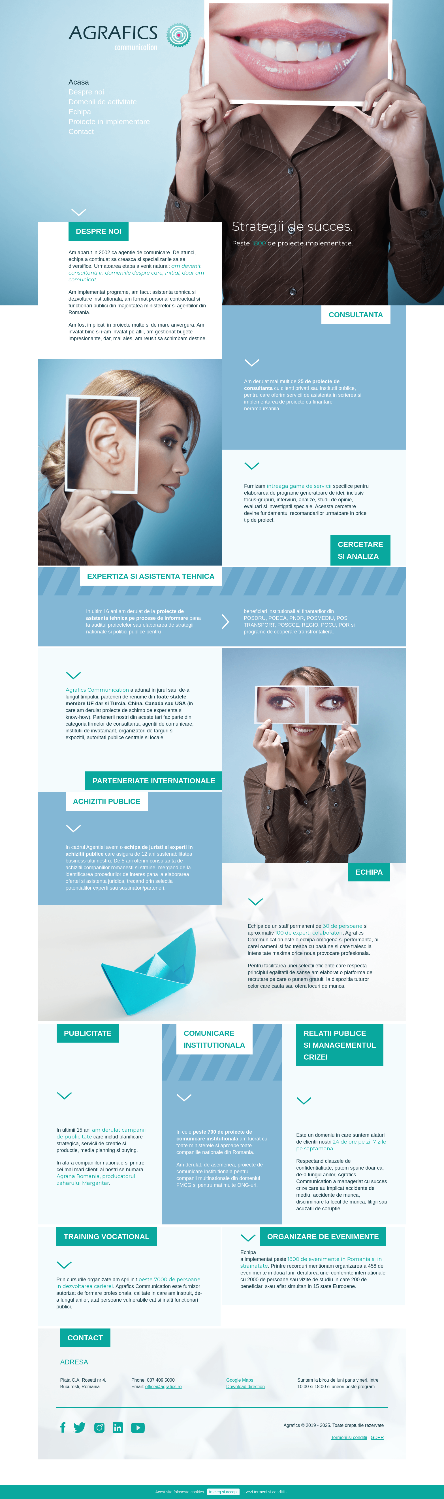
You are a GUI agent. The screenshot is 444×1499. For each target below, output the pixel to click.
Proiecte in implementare (109, 121)
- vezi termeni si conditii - (265, 1492)
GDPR (377, 1437)
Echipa (80, 111)
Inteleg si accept (223, 1492)
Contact (81, 131)
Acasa (79, 82)
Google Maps (239, 1380)
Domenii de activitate (103, 102)
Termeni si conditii (349, 1437)
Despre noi (86, 92)
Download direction (245, 1386)
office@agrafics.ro (163, 1386)
